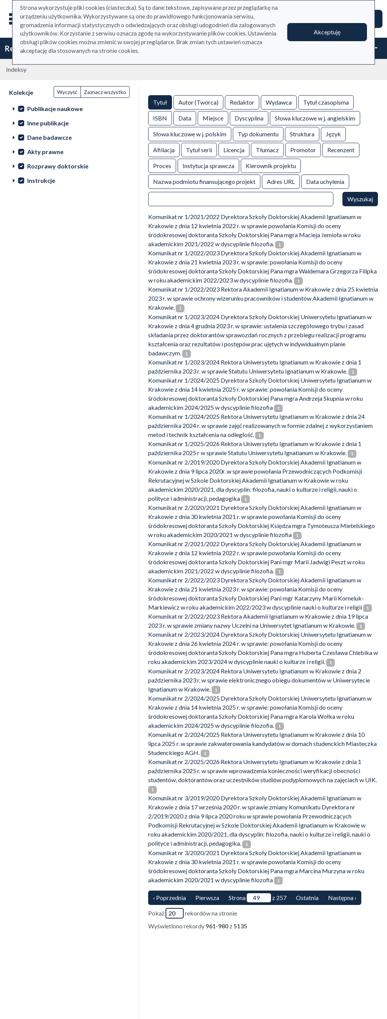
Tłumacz (267, 149)
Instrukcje (41, 180)
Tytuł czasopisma (326, 102)
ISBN (160, 118)
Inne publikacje (48, 123)
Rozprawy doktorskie (57, 166)
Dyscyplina (249, 118)
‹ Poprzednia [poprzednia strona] (169, 897)
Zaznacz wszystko (105, 92)
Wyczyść (67, 92)
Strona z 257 (257, 897)
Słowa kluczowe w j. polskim (189, 133)
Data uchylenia (325, 181)
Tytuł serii (199, 149)
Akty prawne (45, 151)
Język (333, 133)
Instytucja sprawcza (208, 165)
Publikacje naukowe (55, 108)
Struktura (302, 133)
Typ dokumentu (258, 133)
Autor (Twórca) (198, 102)
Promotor (303, 149)
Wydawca (279, 102)
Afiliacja (164, 149)
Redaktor (242, 102)
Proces (162, 165)
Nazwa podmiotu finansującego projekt (204, 181)
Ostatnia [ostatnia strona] (307, 897)
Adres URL (281, 181)
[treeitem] (69, 108)
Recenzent (340, 149)
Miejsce (213, 118)
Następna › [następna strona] (342, 897)
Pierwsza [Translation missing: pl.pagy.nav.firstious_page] (207, 897)
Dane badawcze (49, 137)
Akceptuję (327, 32)
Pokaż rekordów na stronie (192, 913)
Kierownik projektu (271, 165)
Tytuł (160, 102)
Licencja (234, 149)
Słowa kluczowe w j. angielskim (315, 118)
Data (184, 118)
